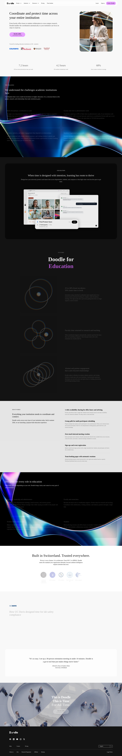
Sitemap (43, 752)
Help (10, 746)
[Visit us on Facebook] (10, 739)
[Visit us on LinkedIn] (13, 739)
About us (11, 752)
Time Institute (50, 3)
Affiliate (36, 752)
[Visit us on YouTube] (17, 739)
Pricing (42, 3)
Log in (97, 3)
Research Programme (26, 752)
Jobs (17, 752)
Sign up (102, 3)
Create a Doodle (111, 3)
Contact (18, 746)
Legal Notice (110, 752)
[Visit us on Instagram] (20, 739)
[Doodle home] (10, 3)
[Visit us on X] (24, 739)
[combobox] (105, 746)
